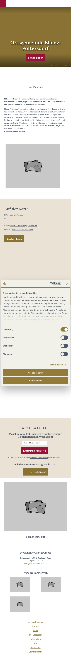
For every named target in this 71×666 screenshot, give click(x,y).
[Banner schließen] (67, 284)
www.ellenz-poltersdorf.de (22, 229)
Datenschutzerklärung (39, 457)
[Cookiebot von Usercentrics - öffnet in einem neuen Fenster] (49, 283)
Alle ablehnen (35, 380)
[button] (3, 3)
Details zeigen (56, 365)
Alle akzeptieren (35, 373)
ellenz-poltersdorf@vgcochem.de (23, 226)
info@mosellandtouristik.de (35, 563)
